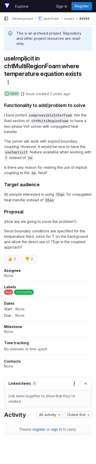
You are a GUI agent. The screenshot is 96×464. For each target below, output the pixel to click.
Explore (21, 6)
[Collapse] (85, 384)
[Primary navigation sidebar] (6, 18)
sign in (56, 429)
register (39, 429)
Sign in (61, 6)
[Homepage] (7, 6)
